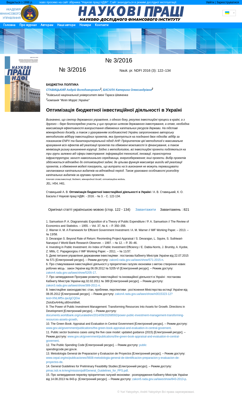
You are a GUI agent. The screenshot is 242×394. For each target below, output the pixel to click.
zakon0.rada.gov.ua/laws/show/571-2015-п (136, 260)
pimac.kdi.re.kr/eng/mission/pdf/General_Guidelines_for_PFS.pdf (87, 370)
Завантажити (145, 209)
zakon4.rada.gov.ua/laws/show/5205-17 (71, 272)
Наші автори (66, 25)
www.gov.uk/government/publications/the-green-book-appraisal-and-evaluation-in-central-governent (108, 328)
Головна (9, 25)
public (143, 345)
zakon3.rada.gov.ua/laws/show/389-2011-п (73, 285)
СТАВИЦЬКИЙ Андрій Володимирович (73, 90)
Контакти (101, 25)
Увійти (210, 2)
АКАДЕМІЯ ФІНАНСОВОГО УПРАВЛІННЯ (10, 14)
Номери (85, 25)
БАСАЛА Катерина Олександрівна (127, 90)
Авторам (47, 25)
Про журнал (28, 25)
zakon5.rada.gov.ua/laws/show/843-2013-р (159, 379)
